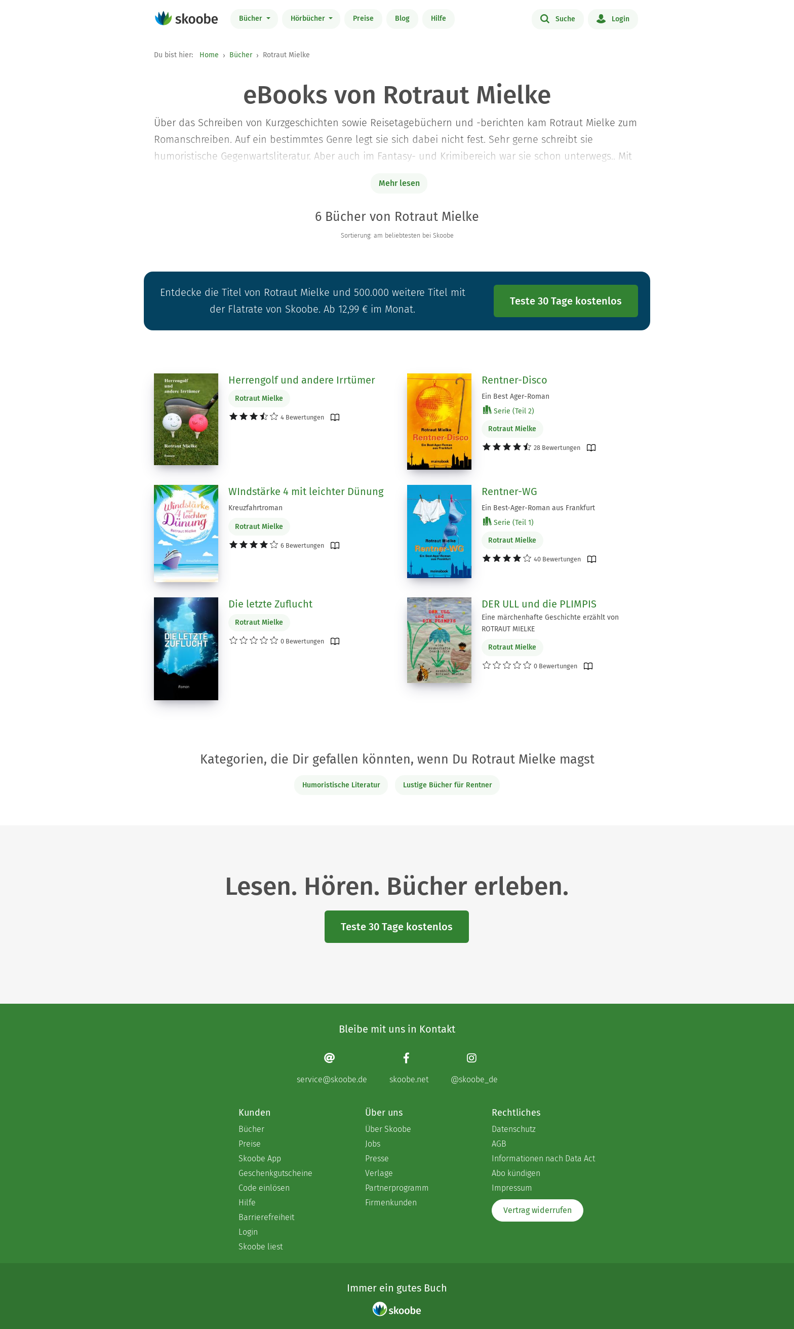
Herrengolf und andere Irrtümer (301, 380)
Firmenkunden (391, 1202)
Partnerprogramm (397, 1188)
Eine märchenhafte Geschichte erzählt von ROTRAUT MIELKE (550, 623)
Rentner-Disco (514, 380)
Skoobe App (260, 1158)
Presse (377, 1158)
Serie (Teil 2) (508, 410)
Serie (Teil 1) (508, 522)
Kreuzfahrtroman (255, 508)
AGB (499, 1144)
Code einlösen (264, 1188)
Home (209, 55)
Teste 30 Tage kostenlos (566, 301)
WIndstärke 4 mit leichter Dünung (305, 491)
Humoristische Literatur (341, 785)
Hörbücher (309, 18)
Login (613, 18)
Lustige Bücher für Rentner (447, 785)
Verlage (379, 1173)
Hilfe (438, 18)
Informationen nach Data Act (543, 1158)
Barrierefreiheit (266, 1217)
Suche (557, 18)
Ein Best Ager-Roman (515, 396)
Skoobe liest (261, 1246)
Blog (402, 18)
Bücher (251, 18)
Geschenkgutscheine (275, 1173)
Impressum (512, 1188)
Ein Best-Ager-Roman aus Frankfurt (538, 508)
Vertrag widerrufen (537, 1210)
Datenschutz (514, 1129)
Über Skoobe (388, 1129)
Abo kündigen (516, 1173)
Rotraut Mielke (259, 398)
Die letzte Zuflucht (270, 604)
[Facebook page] (409, 1068)
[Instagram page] (474, 1068)
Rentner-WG (509, 491)
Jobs (372, 1144)
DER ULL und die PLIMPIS (539, 604)
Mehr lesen (399, 183)
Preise (363, 18)
